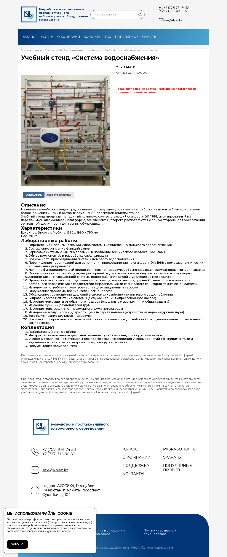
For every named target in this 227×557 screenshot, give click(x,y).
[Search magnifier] (140, 14)
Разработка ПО (179, 449)
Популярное (126, 37)
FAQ (108, 37)
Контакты (92, 37)
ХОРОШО (17, 544)
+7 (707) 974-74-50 (176, 7)
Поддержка (136, 465)
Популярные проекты (177, 467)
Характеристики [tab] (58, 194)
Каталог (30, 37)
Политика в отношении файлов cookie (106, 532)
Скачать (149, 37)
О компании (68, 37)
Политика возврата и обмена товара (160, 532)
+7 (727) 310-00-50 (176, 11)
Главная (26, 50)
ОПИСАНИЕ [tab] (33, 194)
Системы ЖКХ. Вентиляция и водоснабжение (73, 50)
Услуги (47, 37)
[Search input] (116, 14)
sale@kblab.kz (173, 20)
